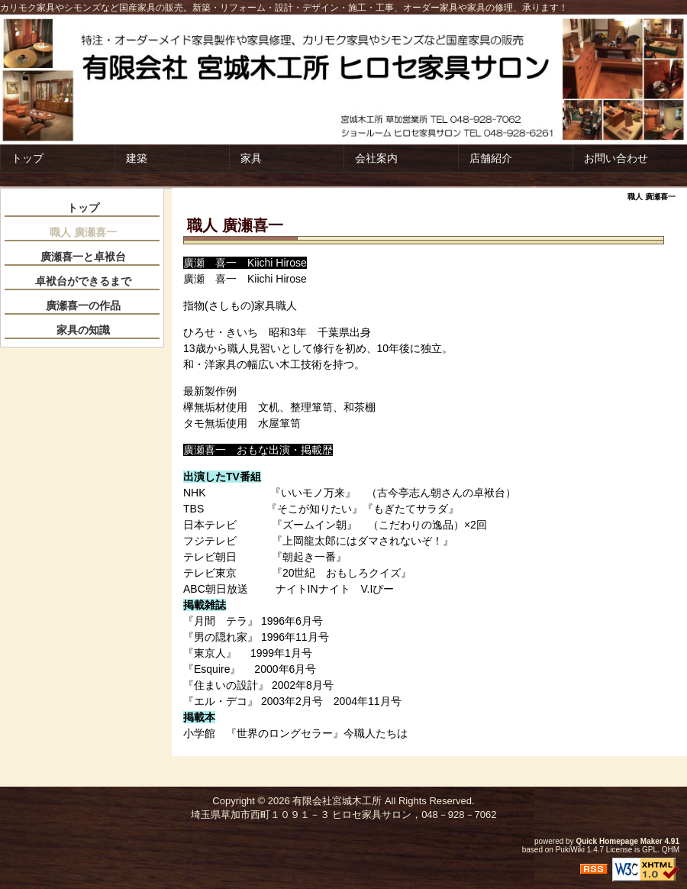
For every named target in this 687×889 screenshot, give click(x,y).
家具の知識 (83, 330)
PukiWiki (570, 849)
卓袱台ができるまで (83, 281)
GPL (649, 849)
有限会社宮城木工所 (337, 801)
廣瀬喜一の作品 (83, 305)
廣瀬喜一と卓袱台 (83, 257)
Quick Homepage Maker (619, 841)
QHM (670, 849)
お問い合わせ (616, 158)
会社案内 (376, 158)
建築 (136, 158)
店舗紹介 (490, 158)
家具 (251, 158)
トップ (27, 158)
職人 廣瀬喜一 (83, 232)
